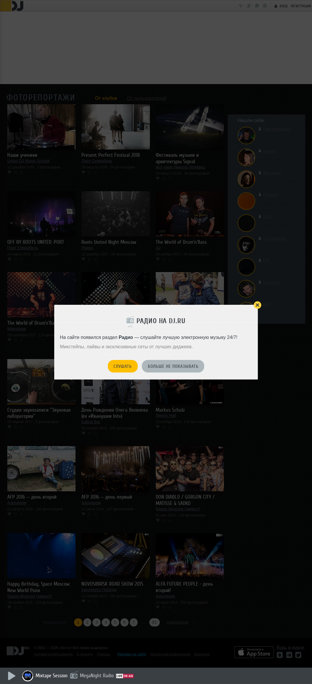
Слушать (122, 366)
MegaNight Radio (97, 675)
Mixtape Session (52, 675)
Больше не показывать (173, 366)
